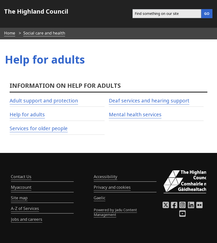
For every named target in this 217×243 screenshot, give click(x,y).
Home (9, 33)
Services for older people (39, 128)
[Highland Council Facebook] (174, 206)
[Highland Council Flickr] (199, 206)
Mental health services (135, 114)
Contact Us (21, 176)
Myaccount (21, 187)
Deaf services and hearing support (149, 100)
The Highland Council (36, 11)
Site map (19, 198)
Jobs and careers (26, 219)
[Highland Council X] (166, 206)
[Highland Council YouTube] (182, 215)
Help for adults (27, 114)
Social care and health (44, 33)
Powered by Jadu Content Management (115, 212)
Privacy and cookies (112, 187)
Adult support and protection (44, 100)
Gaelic (99, 198)
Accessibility (105, 176)
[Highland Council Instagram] (182, 206)
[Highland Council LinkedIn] (191, 206)
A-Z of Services (25, 208)
